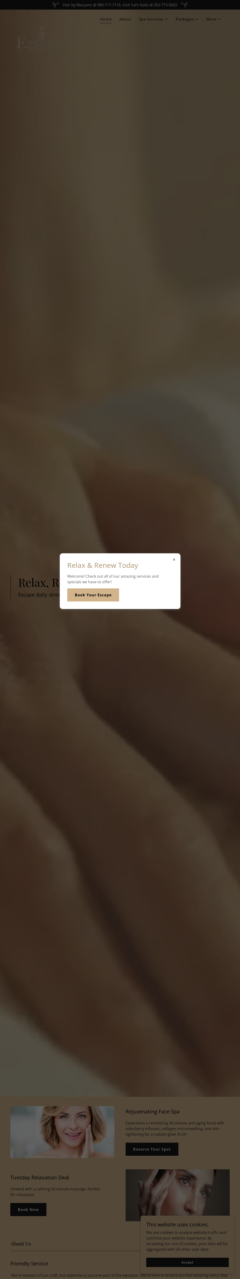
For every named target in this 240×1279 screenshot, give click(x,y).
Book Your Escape (93, 595)
